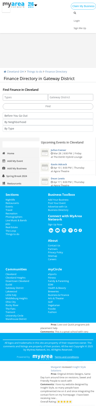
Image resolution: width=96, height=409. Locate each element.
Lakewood (11, 291)
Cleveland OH (14, 71)
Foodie (52, 308)
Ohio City (11, 301)
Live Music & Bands (16, 220)
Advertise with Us (57, 206)
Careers (52, 259)
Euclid (9, 284)
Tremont (10, 312)
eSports (52, 274)
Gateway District (15, 288)
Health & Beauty (57, 288)
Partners (52, 249)
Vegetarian (54, 305)
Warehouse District (16, 319)
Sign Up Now (55, 224)
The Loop (11, 230)
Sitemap (52, 256)
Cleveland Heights (15, 277)
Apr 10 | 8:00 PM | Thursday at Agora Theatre (67, 168)
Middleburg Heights (17, 298)
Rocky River (12, 305)
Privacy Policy (55, 252)
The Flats (10, 308)
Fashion (52, 312)
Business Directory (58, 210)
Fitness (52, 277)
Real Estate (12, 227)
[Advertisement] (48, 40)
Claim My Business (83, 6)
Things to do (34, 71)
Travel (9, 210)
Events (9, 206)
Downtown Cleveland (17, 281)
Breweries (53, 291)
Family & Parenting (58, 281)
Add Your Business (58, 199)
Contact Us (54, 245)
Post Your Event (57, 203)
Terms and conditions (67, 357)
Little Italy (11, 295)
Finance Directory (56, 71)
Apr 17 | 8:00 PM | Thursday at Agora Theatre (67, 182)
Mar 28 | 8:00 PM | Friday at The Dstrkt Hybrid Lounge (67, 153)
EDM (50, 284)
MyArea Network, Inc (38, 349)
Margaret (56, 367)
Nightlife (10, 199)
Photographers (14, 216)
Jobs (8, 224)
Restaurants (12, 203)
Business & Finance (58, 295)
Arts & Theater (56, 298)
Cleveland (11, 274)
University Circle (14, 315)
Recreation (11, 213)
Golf (50, 301)
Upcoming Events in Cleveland (62, 142)
